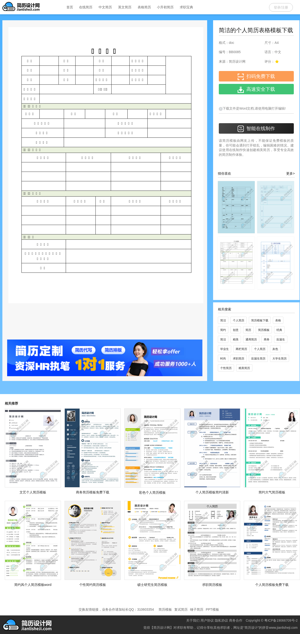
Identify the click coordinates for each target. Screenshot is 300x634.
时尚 (223, 358)
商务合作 (235, 620)
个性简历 (226, 368)
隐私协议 (221, 620)
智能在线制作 (256, 129)
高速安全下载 (256, 89)
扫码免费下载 (256, 77)
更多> (290, 173)
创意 (236, 330)
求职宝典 (186, 7)
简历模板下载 (259, 320)
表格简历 (144, 7)
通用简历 (251, 339)
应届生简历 (258, 358)
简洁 (223, 320)
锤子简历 (196, 609)
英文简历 (124, 7)
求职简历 (238, 358)
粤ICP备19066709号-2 (281, 620)
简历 (248, 330)
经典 (279, 330)
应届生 (280, 339)
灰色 (275, 349)
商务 (267, 339)
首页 (69, 7)
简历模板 (264, 330)
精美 (236, 339)
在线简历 (85, 7)
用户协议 (207, 620)
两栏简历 (241, 349)
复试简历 (181, 609)
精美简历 (244, 368)
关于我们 (193, 620)
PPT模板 (212, 609)
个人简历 (238, 320)
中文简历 (105, 7)
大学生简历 (279, 358)
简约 (223, 330)
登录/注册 (281, 7)
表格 (278, 320)
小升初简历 (165, 7)
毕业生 (224, 349)
